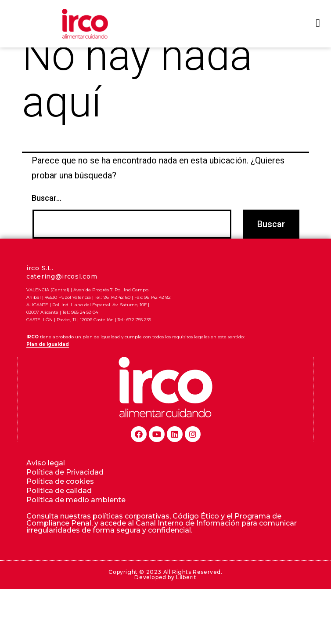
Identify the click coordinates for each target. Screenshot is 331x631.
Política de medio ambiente (76, 514)
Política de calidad (59, 505)
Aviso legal (45, 477)
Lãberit (186, 591)
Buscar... (46, 213)
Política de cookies (60, 496)
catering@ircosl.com (61, 291)
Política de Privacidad (65, 486)
